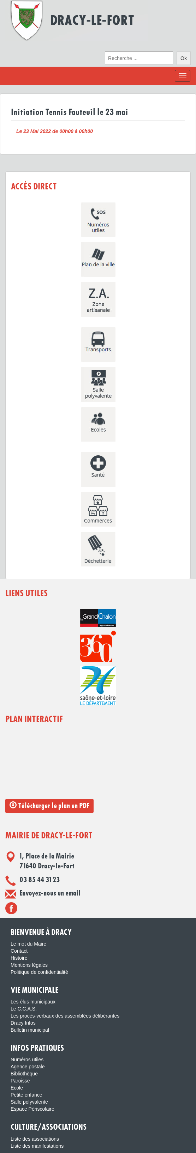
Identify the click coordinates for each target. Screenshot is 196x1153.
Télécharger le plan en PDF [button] (49, 805)
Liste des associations (35, 1139)
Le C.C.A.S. (24, 1009)
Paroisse (20, 1081)
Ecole (17, 1088)
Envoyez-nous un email (50, 893)
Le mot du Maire (28, 944)
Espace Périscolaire (32, 1109)
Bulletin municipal (30, 1030)
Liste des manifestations (37, 1146)
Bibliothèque (24, 1073)
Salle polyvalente (29, 1102)
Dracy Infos (23, 1023)
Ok (183, 58)
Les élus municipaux (33, 1002)
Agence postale (28, 1066)
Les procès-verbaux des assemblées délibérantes (65, 1016)
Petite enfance (26, 1095)
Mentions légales (29, 965)
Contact (19, 951)
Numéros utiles (27, 1059)
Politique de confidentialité (39, 972)
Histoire (19, 958)
